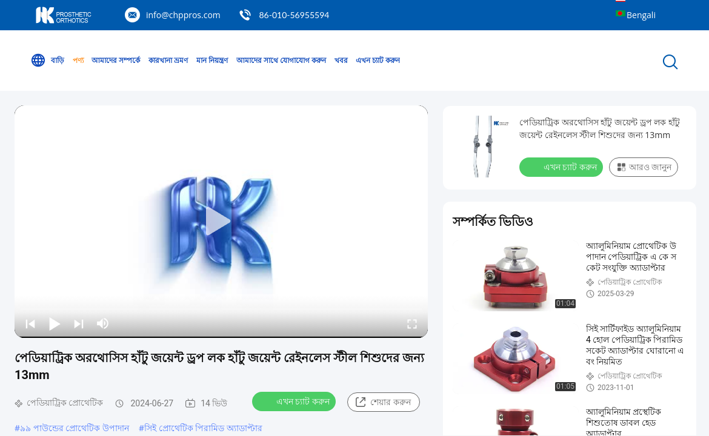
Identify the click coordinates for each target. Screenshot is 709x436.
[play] (221, 221)
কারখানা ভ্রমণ (168, 60)
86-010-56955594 (294, 15)
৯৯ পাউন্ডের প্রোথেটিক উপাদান (74, 428)
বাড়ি (47, 60)
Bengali (641, 15)
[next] (79, 323)
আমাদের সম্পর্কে (116, 60)
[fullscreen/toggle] (412, 323)
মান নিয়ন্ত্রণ (212, 60)
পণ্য (78, 60)
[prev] (30, 323)
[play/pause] (54, 323)
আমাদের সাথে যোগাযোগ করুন (281, 60)
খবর (341, 60)
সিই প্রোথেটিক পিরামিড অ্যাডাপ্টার (203, 428)
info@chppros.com (183, 15)
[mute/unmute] (103, 323)
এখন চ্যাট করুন (378, 60)
